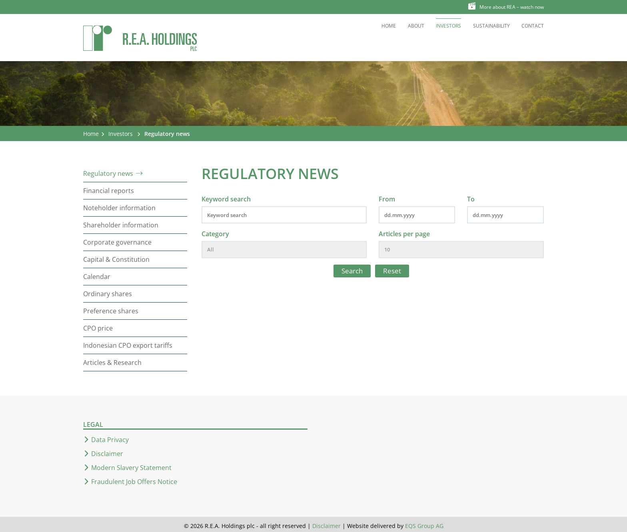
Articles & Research (112, 362)
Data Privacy (110, 440)
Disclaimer (107, 454)
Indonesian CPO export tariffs (127, 345)
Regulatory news (108, 173)
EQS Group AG (424, 526)
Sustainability (491, 25)
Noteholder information (119, 207)
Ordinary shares (107, 293)
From (387, 199)
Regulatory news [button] (167, 133)
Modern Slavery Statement (131, 468)
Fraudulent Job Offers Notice (134, 482)
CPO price (98, 328)
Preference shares (110, 311)
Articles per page (404, 234)
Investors (448, 25)
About (416, 25)
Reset (392, 270)
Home (388, 25)
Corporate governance (117, 242)
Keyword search (226, 199)
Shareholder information (120, 225)
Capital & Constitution (116, 259)
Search (352, 270)
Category (215, 234)
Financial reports (108, 190)
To (471, 199)
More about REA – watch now (506, 6)
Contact (532, 25)
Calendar (96, 276)
